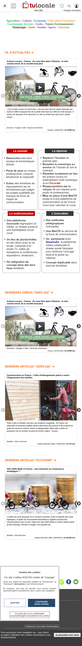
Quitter (15, 603)
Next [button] (78, 96)
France (50, 130)
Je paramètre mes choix (67, 635)
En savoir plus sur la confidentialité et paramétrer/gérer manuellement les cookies (30, 615)
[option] (41, 95)
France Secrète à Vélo (46, 444)
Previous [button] (3, 96)
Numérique (19, 27)
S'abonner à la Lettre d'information (42, 626)
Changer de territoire (72, 10)
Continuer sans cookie (41, 603)
